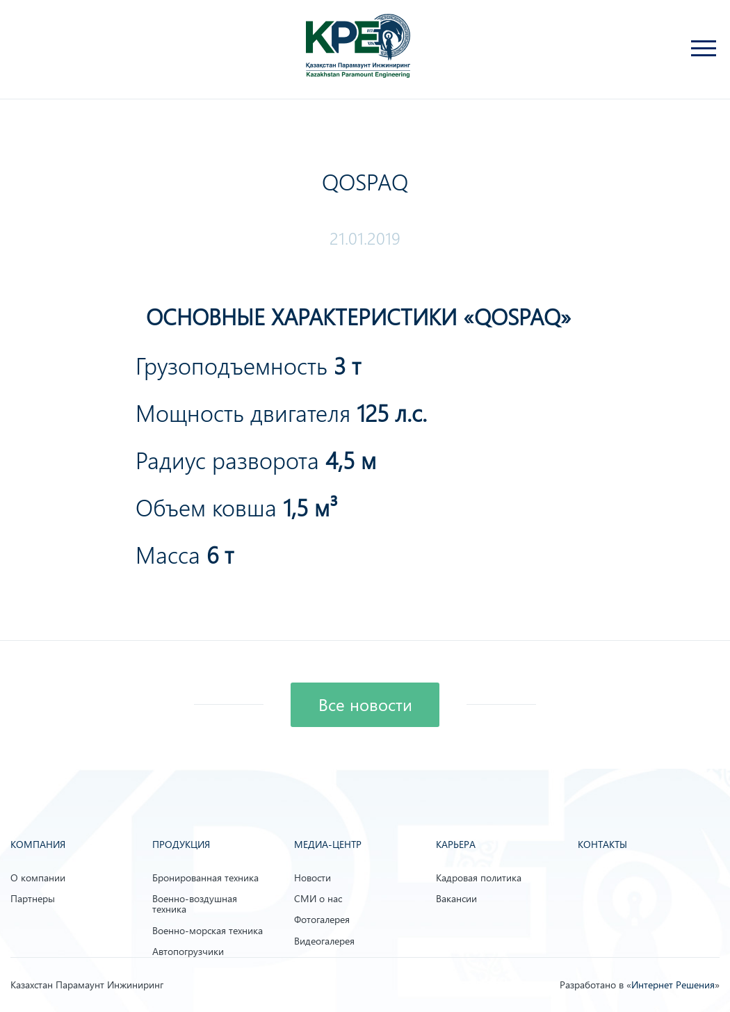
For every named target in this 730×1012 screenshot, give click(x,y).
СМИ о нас (318, 898)
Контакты (602, 844)
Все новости (365, 705)
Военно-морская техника (207, 930)
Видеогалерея (324, 940)
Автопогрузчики (188, 951)
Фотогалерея (322, 919)
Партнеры (32, 898)
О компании (37, 877)
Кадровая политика (478, 877)
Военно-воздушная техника (194, 903)
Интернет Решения (673, 984)
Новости (312, 877)
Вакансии (456, 898)
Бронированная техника (205, 877)
